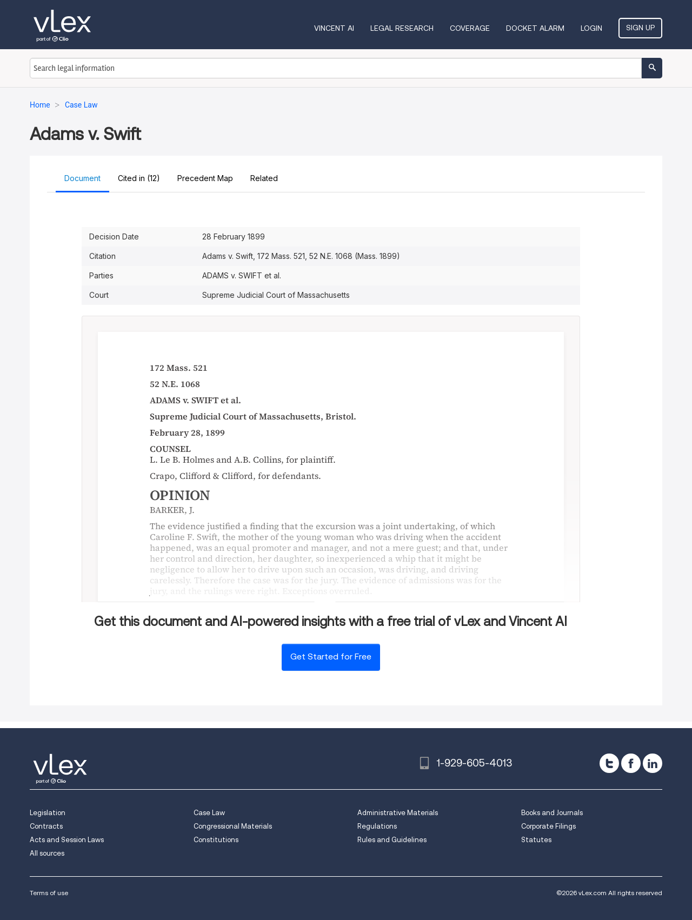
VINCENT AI (334, 28)
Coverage (470, 28)
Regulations (377, 826)
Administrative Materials (397, 813)
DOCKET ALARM (535, 28)
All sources (47, 853)
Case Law (209, 813)
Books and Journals (552, 813)
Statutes (536, 840)
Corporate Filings (548, 826)
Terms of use (49, 892)
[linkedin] (652, 763)
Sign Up (640, 27)
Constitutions (216, 840)
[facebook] (631, 763)
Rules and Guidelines (392, 840)
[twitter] (609, 763)
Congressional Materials (233, 826)
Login (591, 28)
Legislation (47, 813)
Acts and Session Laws (67, 840)
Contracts (46, 826)
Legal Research (402, 28)
